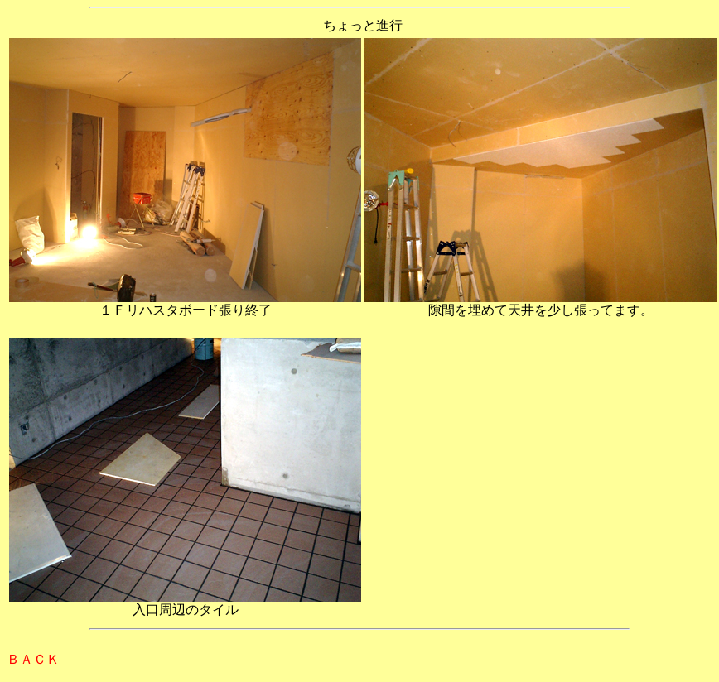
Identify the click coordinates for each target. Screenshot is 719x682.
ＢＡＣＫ (33, 659)
